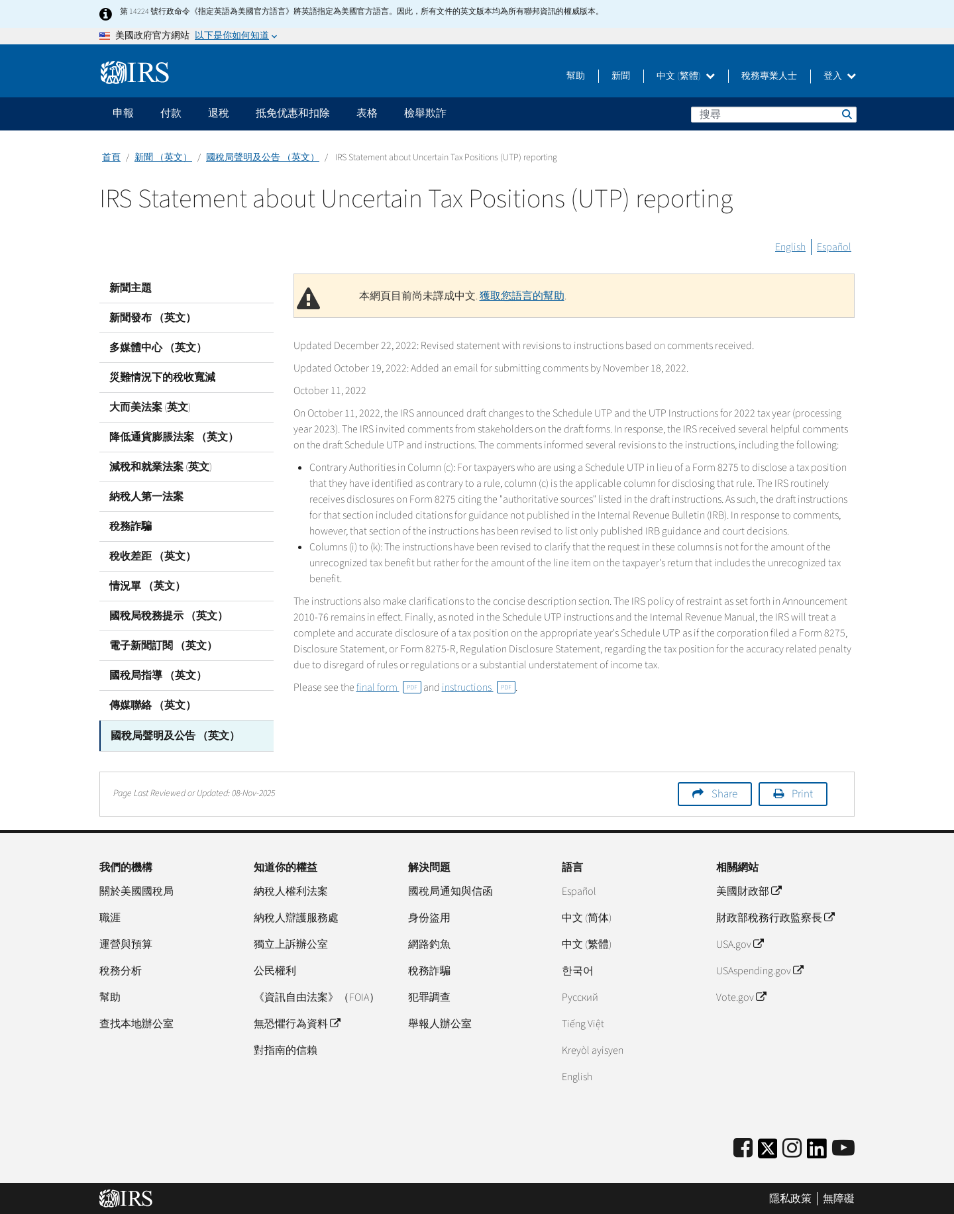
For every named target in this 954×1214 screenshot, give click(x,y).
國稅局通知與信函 (450, 890)
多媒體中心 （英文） (158, 347)
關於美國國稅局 (136, 890)
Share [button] (724, 793)
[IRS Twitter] (768, 1151)
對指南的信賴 (285, 1049)
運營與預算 (125, 943)
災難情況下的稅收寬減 (162, 377)
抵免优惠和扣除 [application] (293, 113)
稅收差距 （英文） (152, 556)
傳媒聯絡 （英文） (152, 705)
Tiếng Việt (583, 1022)
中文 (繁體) (686, 76)
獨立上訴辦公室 (291, 943)
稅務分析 (120, 969)
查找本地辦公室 (136, 1022)
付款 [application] (171, 113)
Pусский (580, 996)
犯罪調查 (429, 996)
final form (388, 687)
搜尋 (846, 114)
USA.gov (739, 943)
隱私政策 (790, 1197)
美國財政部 (748, 890)
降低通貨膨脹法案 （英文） (173, 437)
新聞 (620, 76)
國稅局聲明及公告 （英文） (262, 157)
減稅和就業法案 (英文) (160, 467)
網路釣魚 (429, 943)
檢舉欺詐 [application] (425, 113)
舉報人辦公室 (440, 1022)
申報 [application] (123, 113)
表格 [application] (367, 113)
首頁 (111, 157)
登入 (839, 76)
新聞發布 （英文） (152, 318)
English (790, 247)
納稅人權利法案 (291, 890)
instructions (478, 687)
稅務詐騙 (130, 526)
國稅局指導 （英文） (158, 675)
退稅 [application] (218, 113)
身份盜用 (429, 916)
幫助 (575, 76)
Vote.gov (741, 996)
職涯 (110, 916)
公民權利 (275, 969)
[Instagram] (792, 1147)
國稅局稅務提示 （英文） (168, 616)
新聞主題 (130, 288)
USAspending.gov (759, 969)
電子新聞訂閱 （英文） (163, 645)
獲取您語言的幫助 (522, 296)
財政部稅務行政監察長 (775, 916)
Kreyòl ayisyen (592, 1049)
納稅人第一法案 (146, 496)
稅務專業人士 (769, 76)
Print (802, 793)
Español (834, 247)
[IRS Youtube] (843, 1147)
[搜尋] (774, 115)
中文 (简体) (586, 916)
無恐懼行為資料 (297, 1022)
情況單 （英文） (147, 586)
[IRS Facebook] (743, 1147)
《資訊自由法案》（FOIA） (317, 996)
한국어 (578, 969)
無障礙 (839, 1197)
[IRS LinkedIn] (817, 1151)
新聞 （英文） (163, 157)
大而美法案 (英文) (150, 407)
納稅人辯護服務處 (296, 916)
